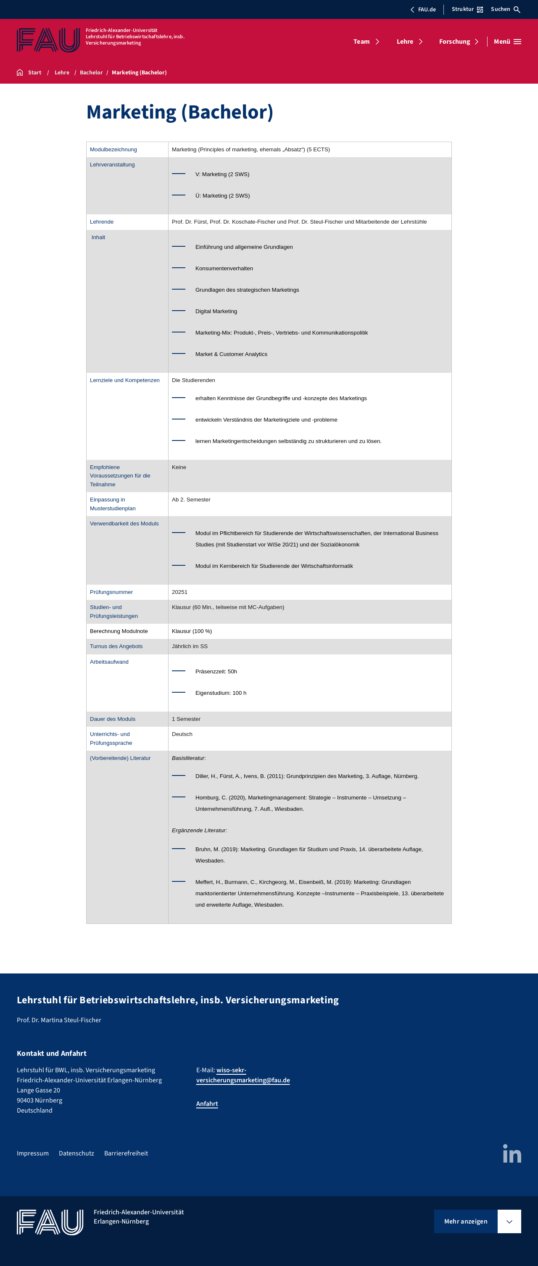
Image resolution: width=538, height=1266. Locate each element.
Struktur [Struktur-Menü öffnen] (467, 9)
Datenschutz (76, 1153)
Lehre (405, 41)
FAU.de (423, 9)
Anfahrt (207, 1103)
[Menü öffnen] (507, 41)
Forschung (454, 41)
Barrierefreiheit (126, 1153)
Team (361, 41)
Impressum (33, 1153)
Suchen (505, 9)
